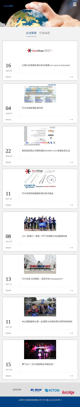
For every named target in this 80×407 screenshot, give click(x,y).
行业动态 (44, 32)
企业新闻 (31, 32)
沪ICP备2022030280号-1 (52, 400)
